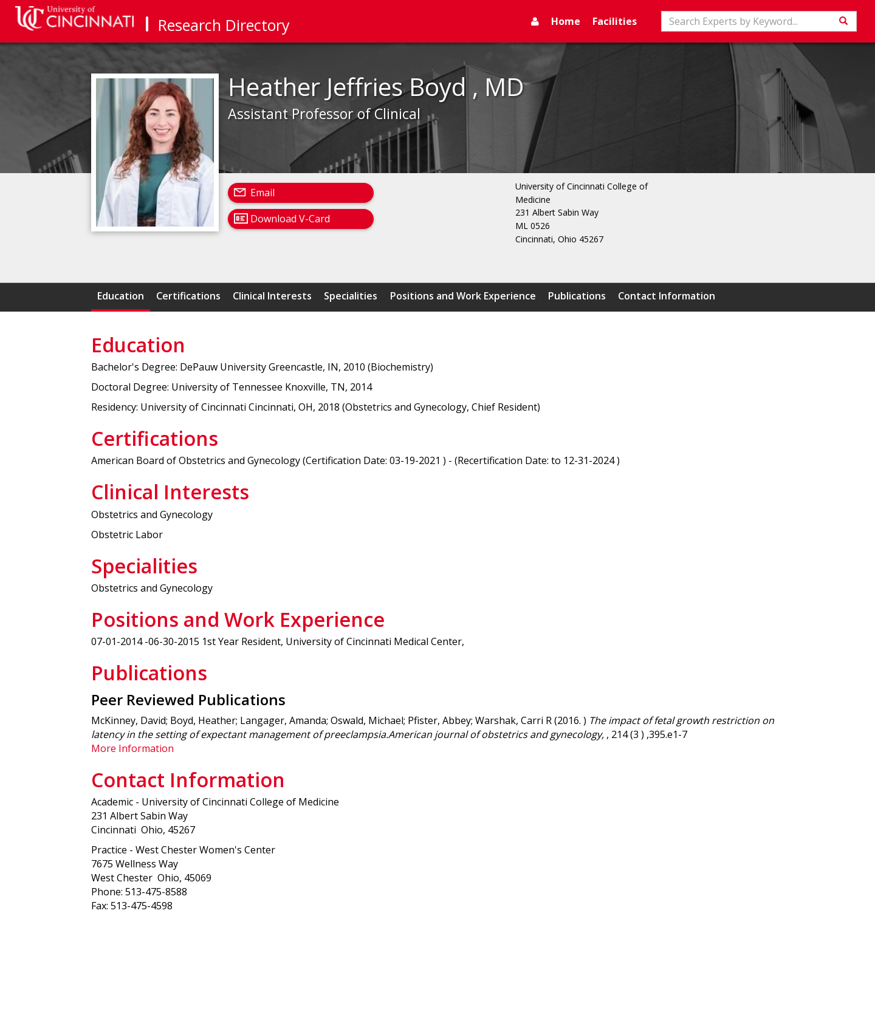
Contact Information (666, 295)
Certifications (188, 295)
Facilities (614, 21)
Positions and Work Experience (463, 295)
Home (565, 21)
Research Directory (224, 25)
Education (120, 295)
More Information (132, 748)
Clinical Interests (272, 295)
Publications (577, 295)
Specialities (350, 295)
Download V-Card (290, 218)
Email (262, 192)
